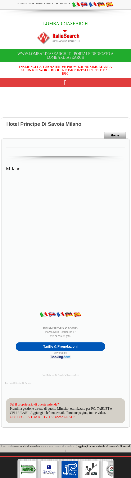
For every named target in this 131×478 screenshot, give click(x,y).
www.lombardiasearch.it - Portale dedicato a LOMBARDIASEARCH (65, 56)
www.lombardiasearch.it (26, 446)
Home (115, 135)
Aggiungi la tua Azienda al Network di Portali (104, 446)
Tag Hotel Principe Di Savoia (18, 383)
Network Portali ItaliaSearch (50, 3)
